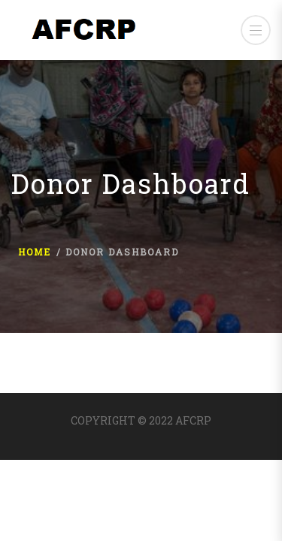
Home (34, 252)
